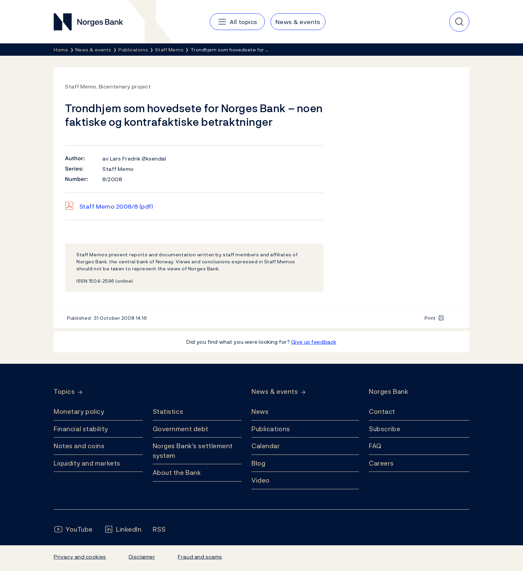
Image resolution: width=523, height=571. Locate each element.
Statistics (168, 411)
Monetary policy (79, 411)
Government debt (180, 429)
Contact (382, 411)
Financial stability (81, 429)
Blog (258, 463)
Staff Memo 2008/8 (116, 206)
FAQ (375, 446)
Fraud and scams (200, 557)
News (260, 411)
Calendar (265, 446)
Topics (64, 391)
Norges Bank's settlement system (193, 450)
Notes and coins (79, 446)
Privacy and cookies (80, 557)
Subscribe (384, 429)
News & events (274, 391)
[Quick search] (459, 22)
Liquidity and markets (87, 463)
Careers (381, 463)
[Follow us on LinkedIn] (123, 529)
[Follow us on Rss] (159, 529)
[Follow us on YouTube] (73, 529)
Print (430, 317)
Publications (270, 429)
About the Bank (177, 472)
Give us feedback (314, 342)
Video (260, 480)
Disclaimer (142, 557)
